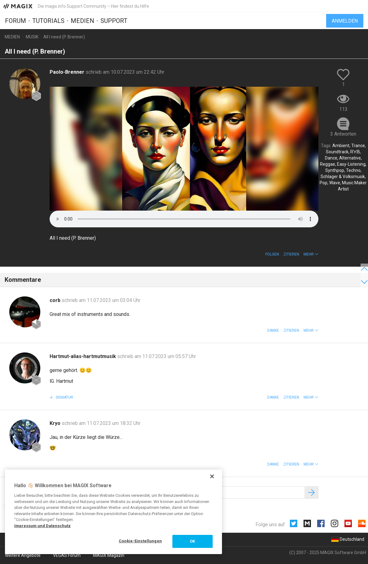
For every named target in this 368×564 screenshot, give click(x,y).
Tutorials (48, 20)
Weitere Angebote (23, 555)
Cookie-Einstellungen (140, 541)
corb (56, 300)
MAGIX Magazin (108, 555)
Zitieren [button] (291, 254)
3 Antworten (343, 134)
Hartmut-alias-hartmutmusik (83, 356)
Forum (15, 20)
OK (192, 541)
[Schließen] (212, 476)
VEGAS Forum (67, 555)
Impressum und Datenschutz (42, 525)
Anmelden (345, 21)
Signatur (64, 397)
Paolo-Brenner (68, 72)
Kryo (56, 423)
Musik (32, 36)
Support (113, 20)
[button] (311, 254)
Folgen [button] (272, 254)
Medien (82, 20)
